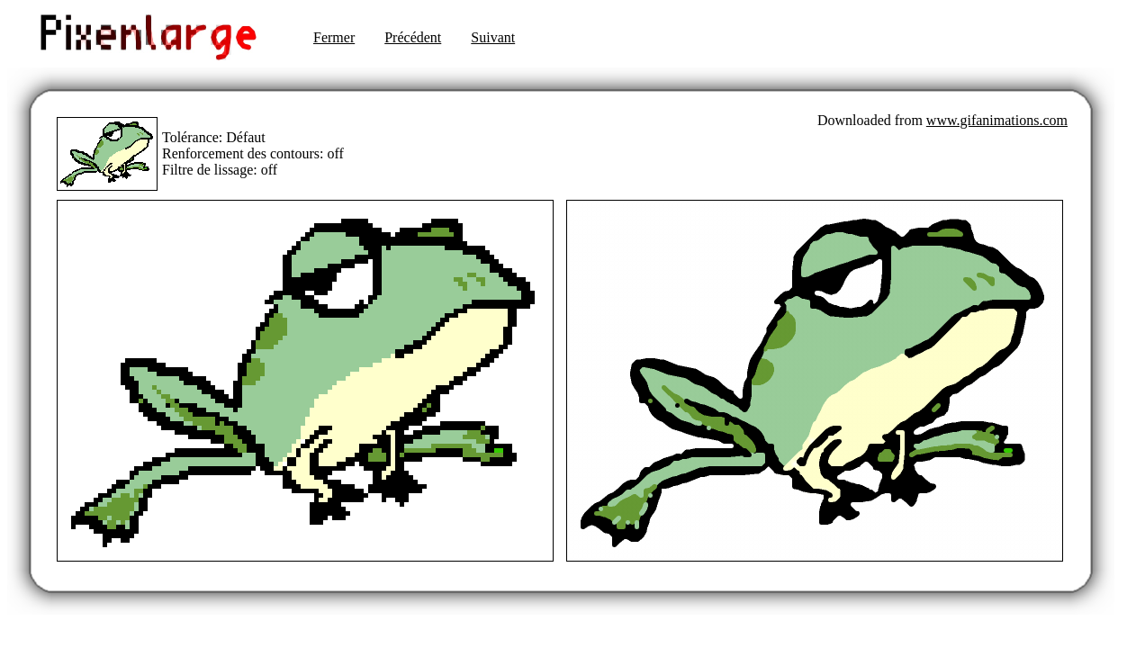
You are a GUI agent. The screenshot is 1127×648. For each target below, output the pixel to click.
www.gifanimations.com (997, 120)
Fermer (334, 37)
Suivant (493, 37)
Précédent (412, 37)
